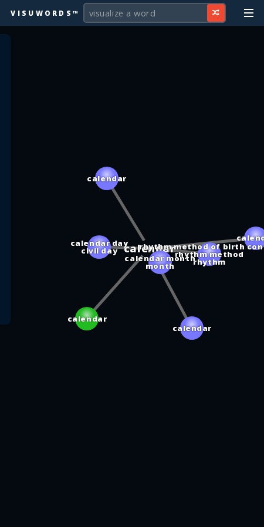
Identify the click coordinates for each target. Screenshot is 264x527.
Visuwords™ (45, 13)
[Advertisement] (132, 512)
